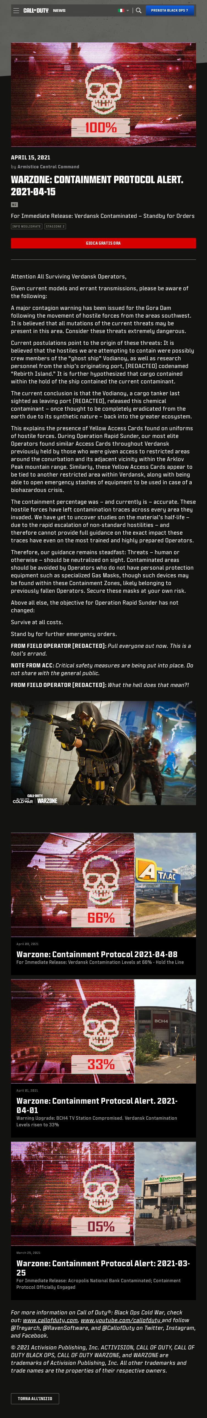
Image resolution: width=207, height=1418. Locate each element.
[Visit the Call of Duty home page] (36, 10)
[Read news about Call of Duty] (59, 10)
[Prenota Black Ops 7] (170, 10)
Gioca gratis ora (103, 243)
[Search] (138, 10)
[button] (16, 10)
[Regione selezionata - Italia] (123, 10)
